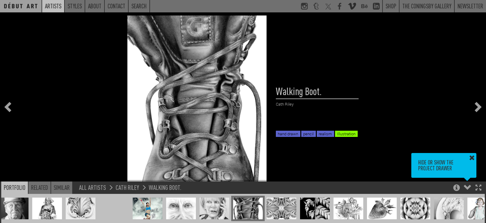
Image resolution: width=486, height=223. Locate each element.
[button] (478, 188)
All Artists (92, 187)
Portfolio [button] (14, 187)
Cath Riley (127, 187)
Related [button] (39, 187)
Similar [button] (62, 187)
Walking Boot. (165, 187)
